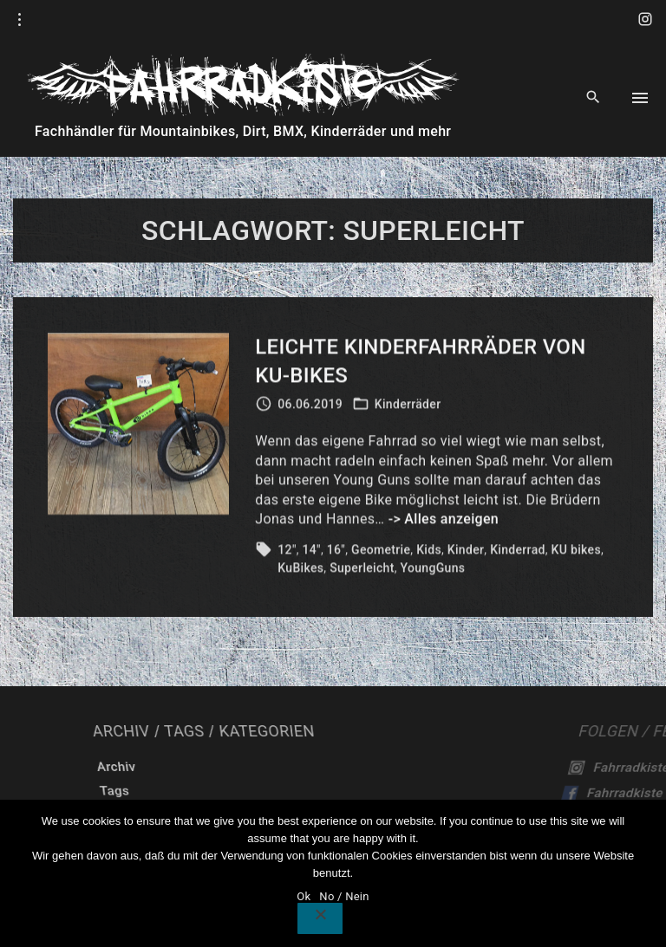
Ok (303, 896)
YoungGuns (433, 570)
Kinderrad (517, 552)
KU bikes (576, 552)
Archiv (269, 767)
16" (336, 552)
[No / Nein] (320, 918)
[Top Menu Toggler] (640, 98)
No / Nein (344, 896)
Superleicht (362, 570)
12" (287, 552)
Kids (428, 552)
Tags (258, 791)
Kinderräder (408, 406)
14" (312, 552)
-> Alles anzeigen (443, 521)
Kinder (465, 552)
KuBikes (300, 570)
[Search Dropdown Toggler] (593, 98)
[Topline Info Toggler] (20, 20)
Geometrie (380, 552)
